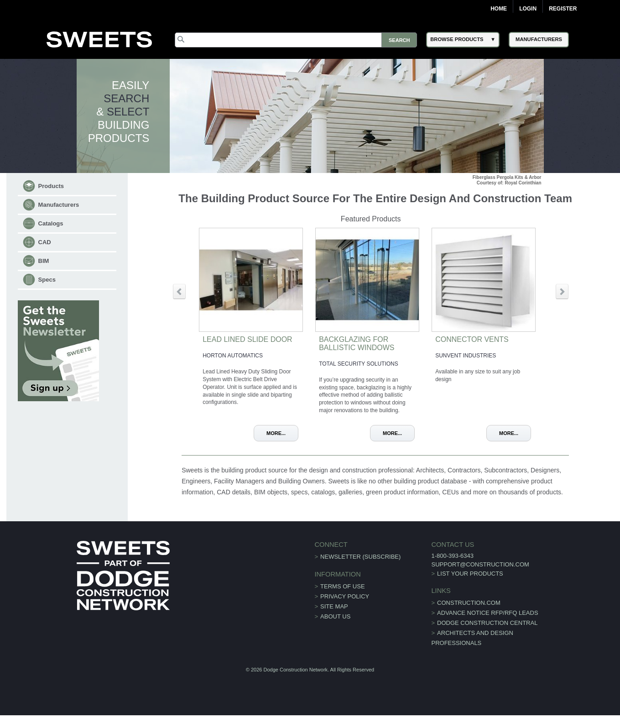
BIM (43, 260)
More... (276, 433)
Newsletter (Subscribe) (360, 556)
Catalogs (50, 223)
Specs (47, 279)
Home (498, 8)
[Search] (296, 39)
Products (51, 186)
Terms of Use (342, 586)
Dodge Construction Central (487, 622)
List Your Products (470, 573)
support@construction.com (480, 564)
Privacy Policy (344, 596)
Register (563, 8)
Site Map (334, 606)
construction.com (468, 602)
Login (528, 8)
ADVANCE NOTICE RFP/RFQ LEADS (487, 612)
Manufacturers (58, 204)
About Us (335, 616)
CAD (44, 242)
